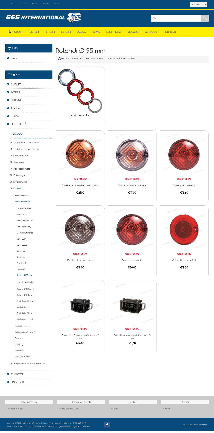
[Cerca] (176, 20)
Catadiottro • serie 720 (184, 262)
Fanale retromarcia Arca (80, 262)
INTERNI (50, 33)
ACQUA (81, 33)
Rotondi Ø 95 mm (24, 277)
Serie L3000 (22, 216)
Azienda (30, 4)
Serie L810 (21, 240)
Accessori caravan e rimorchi (29, 365)
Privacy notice (15, 410)
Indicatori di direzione (25, 334)
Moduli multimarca (25, 234)
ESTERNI (66, 33)
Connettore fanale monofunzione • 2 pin (80, 338)
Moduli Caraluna (24, 210)
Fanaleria (18, 190)
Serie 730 (21, 258)
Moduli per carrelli (25, 321)
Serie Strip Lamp (24, 228)
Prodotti (16, 33)
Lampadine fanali (23, 358)
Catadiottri (20, 352)
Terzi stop (19, 340)
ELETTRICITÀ (113, 33)
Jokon (14, 59)
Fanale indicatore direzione (132, 187)
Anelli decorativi (80, 117)
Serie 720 (21, 252)
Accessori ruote (21, 170)
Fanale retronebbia (132, 262)
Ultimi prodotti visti (69, 410)
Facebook (107, 426)
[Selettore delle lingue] (198, 5)
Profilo (114, 410)
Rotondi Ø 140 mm (24, 296)
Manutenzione (21, 157)
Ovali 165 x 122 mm (25, 302)
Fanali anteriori (22, 197)
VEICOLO (133, 33)
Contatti (61, 4)
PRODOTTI (64, 60)
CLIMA (96, 33)
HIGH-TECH (170, 33)
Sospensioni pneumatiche (26, 144)
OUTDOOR (151, 33)
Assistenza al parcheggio (26, 150)
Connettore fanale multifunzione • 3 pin (132, 338)
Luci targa (19, 346)
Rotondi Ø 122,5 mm (25, 290)
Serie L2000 (22, 246)
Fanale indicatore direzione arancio (80, 187)
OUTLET (34, 33)
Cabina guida (20, 176)
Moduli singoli (23, 309)
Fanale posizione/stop (184, 187)
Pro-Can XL (22, 264)
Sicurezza (18, 163)
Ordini (166, 410)
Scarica (45, 4)
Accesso (76, 4)
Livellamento (20, 183)
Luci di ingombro (22, 328)
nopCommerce (200, 426)
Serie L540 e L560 (24, 222)
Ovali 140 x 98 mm (24, 315)
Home (15, 4)
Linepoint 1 (21, 270)
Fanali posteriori (22, 203)
